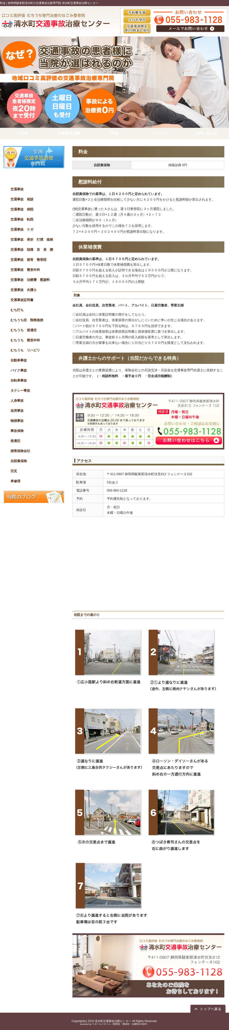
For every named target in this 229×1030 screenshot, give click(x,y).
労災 (14, 471)
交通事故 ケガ (22, 229)
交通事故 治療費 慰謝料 (30, 280)
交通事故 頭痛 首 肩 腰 (32, 249)
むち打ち (17, 310)
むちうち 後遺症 (24, 330)
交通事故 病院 (22, 209)
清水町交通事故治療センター (113, 1021)
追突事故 (17, 410)
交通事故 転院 (22, 219)
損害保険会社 (20, 451)
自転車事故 (19, 380)
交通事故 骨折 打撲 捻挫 (32, 239)
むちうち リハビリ (25, 350)
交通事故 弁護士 (24, 290)
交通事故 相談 (22, 199)
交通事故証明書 (22, 300)
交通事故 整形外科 (25, 270)
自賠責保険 (19, 461)
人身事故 (17, 400)
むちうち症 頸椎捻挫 (27, 320)
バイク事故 (19, 370)
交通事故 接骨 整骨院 (29, 259)
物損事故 (17, 421)
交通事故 (17, 189)
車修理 (15, 481)
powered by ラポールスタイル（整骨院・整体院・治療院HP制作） (114, 1024)
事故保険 (17, 431)
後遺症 (15, 441)
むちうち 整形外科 (25, 340)
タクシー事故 (20, 390)
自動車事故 (19, 360)
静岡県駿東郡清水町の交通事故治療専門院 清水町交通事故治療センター (53, 3)
